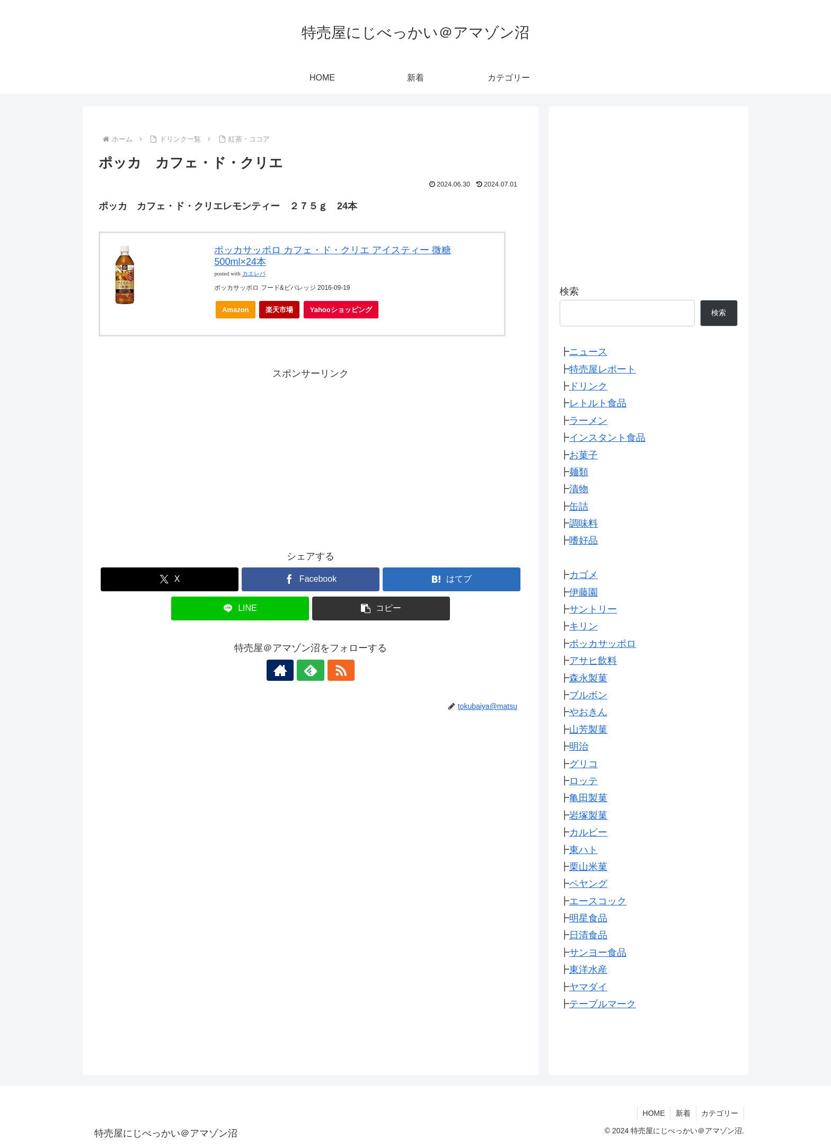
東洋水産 (588, 969)
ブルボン (588, 695)
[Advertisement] (311, 456)
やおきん (588, 712)
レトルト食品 (597, 403)
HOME (653, 1113)
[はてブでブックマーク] (451, 579)
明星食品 (588, 918)
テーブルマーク (602, 1004)
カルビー (588, 832)
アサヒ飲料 (593, 660)
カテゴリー (719, 1113)
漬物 (578, 489)
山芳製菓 (588, 729)
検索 (569, 291)
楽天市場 (279, 310)
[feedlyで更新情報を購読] (310, 670)
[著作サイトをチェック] (286, 670)
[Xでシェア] (169, 579)
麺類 (578, 472)
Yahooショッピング (344, 312)
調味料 (583, 523)
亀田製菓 (588, 798)
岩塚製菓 (588, 815)
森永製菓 (588, 678)
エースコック (597, 901)
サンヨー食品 (597, 952)
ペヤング (588, 883)
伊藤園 (583, 592)
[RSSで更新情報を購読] (335, 670)
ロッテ (583, 781)
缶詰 (578, 506)
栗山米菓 (588, 866)
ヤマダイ (588, 987)
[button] (381, 608)
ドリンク (588, 386)
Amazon (235, 310)
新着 (682, 1113)
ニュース (588, 352)
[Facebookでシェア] (310, 579)
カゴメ (583, 575)
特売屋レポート (602, 369)
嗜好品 (583, 540)
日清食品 (588, 935)
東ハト (583, 850)
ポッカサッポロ (602, 643)
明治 (578, 746)
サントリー (593, 609)
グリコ (583, 764)
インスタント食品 (607, 437)
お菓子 (583, 455)
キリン (583, 626)
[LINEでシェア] (240, 608)
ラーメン (588, 420)
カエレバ (254, 274)
